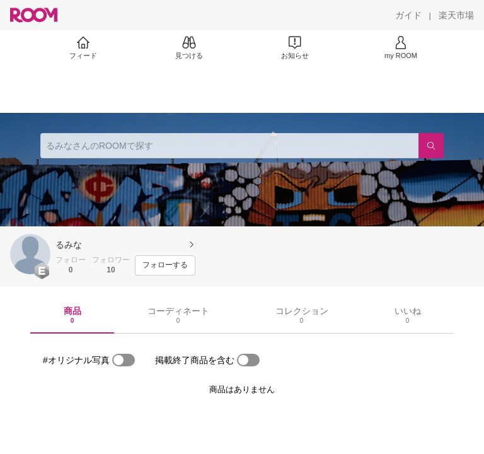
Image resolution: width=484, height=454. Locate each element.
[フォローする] (165, 265)
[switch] (123, 360)
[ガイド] (408, 15)
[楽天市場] (456, 15)
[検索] (431, 145)
